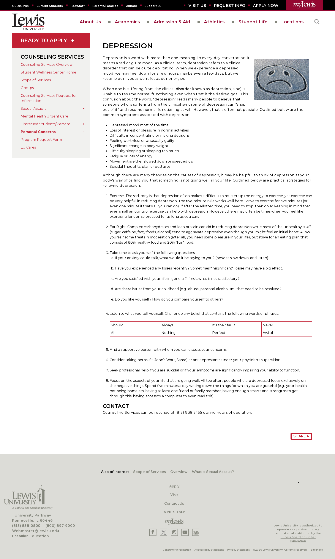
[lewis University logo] (28, 22)
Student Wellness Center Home (48, 72)
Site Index (317, 549)
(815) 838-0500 (26, 526)
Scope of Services (36, 80)
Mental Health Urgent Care (44, 116)
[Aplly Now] (265, 5)
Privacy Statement (238, 549)
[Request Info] (229, 5)
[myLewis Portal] (304, 5)
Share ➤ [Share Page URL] (301, 436)
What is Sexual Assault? (213, 472)
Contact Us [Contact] (174, 503)
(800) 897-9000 (60, 526)
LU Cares (28, 147)
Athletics (214, 21)
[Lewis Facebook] (152, 532)
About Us (90, 21)
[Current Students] (49, 5)
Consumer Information (177, 549)
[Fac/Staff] (78, 5)
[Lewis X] (163, 532)
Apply (174, 486)
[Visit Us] (197, 5)
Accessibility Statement (209, 549)
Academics (127, 21)
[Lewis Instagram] (174, 532)
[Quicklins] (20, 5)
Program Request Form (41, 140)
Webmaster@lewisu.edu (35, 531)
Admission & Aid (172, 21)
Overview (179, 472)
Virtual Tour (174, 512)
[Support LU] (153, 5)
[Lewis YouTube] (185, 532)
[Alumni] (131, 5)
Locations (292, 21)
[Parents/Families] (105, 5)
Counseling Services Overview (47, 65)
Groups (27, 88)
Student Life (253, 21)
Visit (174, 495)
